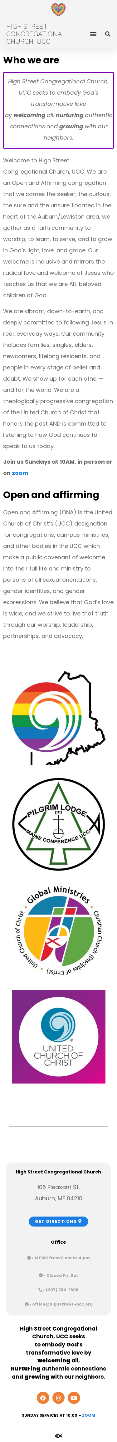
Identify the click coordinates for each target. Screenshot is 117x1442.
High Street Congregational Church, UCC (36, 34)
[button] (93, 33)
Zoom (88, 1415)
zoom (20, 473)
